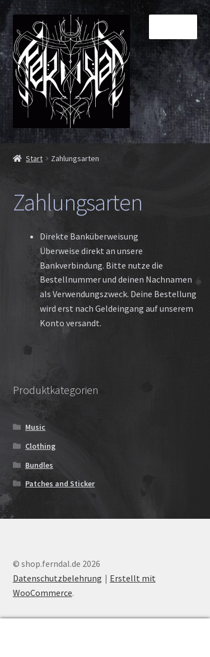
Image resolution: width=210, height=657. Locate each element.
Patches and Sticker (60, 483)
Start (34, 158)
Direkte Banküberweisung (89, 236)
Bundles (39, 465)
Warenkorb (164, 630)
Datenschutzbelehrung (57, 578)
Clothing (40, 446)
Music (35, 427)
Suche (105, 638)
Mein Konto (35, 638)
